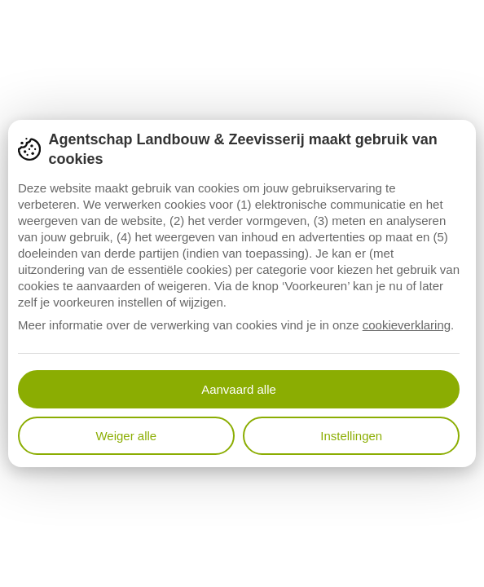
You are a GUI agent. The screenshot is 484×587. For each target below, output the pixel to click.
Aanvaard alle (238, 389)
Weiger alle (125, 436)
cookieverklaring (407, 325)
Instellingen (351, 436)
